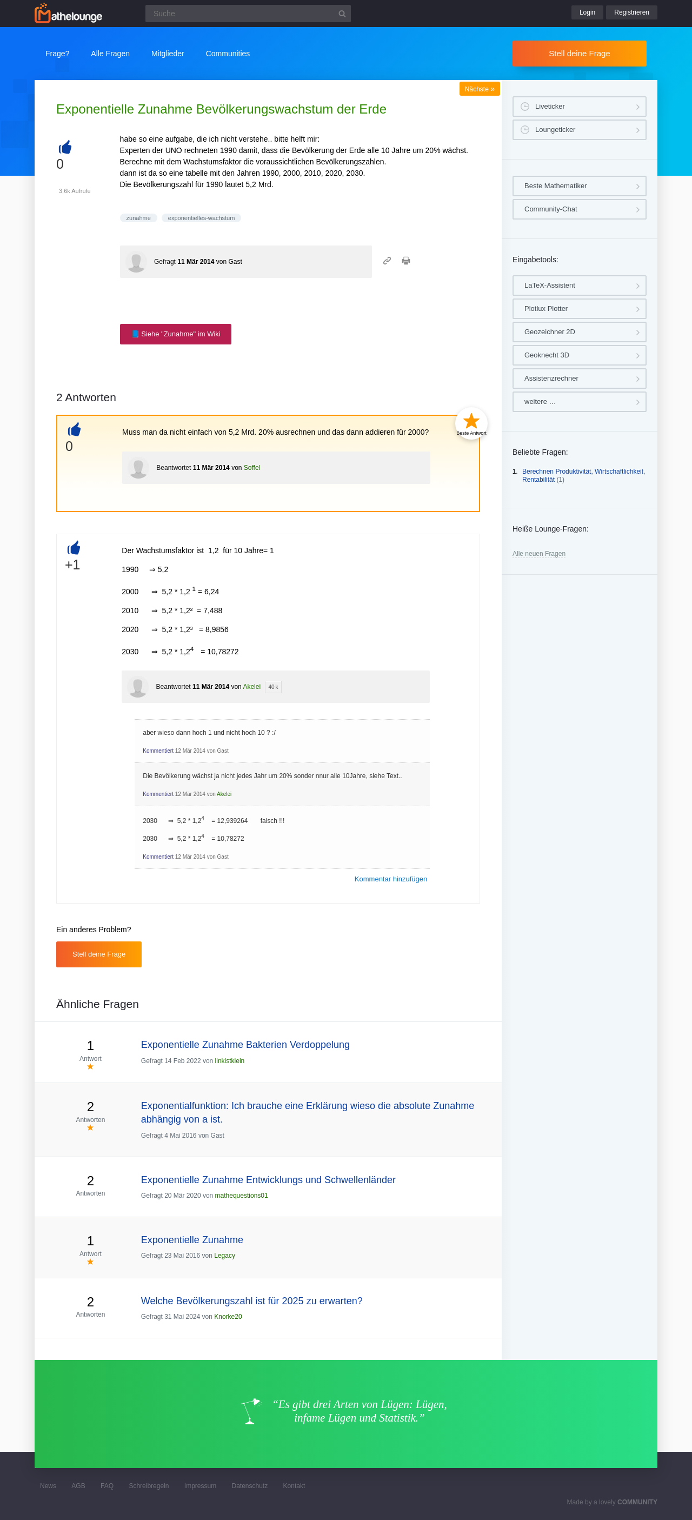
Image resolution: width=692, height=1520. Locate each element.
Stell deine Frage (579, 53)
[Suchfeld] (248, 13)
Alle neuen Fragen (539, 553)
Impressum (200, 1486)
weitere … (540, 401)
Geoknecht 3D (546, 355)
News (48, 1486)
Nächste (480, 89)
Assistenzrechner (551, 378)
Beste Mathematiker (555, 186)
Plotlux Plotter (546, 308)
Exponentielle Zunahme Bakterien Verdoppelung (245, 1044)
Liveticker (550, 106)
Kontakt (294, 1486)
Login (587, 12)
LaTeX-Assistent (549, 285)
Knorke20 (228, 1316)
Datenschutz (249, 1486)
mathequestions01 (241, 1195)
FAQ (107, 1486)
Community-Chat (550, 209)
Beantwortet (173, 468)
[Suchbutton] (342, 13)
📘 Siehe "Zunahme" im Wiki (176, 334)
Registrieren (631, 12)
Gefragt (165, 261)
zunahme (139, 218)
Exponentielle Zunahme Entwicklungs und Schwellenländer (268, 1179)
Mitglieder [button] (167, 53)
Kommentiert (158, 751)
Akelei (252, 687)
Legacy (224, 1255)
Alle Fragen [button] (110, 53)
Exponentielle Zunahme (192, 1239)
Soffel (252, 468)
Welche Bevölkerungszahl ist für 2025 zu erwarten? (252, 1301)
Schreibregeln (149, 1486)
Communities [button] (228, 53)
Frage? (57, 53)
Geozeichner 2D (549, 332)
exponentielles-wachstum (201, 218)
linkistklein (230, 1061)
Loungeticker (555, 129)
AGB (78, 1486)
